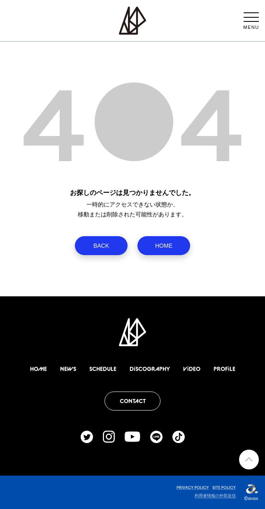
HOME (163, 245)
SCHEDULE (102, 369)
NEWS (68, 369)
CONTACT (133, 401)
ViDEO (191, 369)
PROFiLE (224, 369)
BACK (101, 245)
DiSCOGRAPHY (150, 369)
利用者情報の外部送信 (215, 495)
